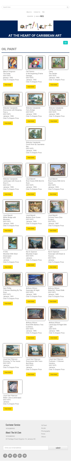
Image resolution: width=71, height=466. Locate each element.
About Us (29, 12)
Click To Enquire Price (11, 80)
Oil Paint (44, 425)
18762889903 (10, 428)
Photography (45, 431)
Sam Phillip (7, 288)
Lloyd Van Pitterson (10, 359)
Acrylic (43, 428)
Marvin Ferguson (9, 71)
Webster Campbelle (10, 108)
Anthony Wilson (31, 288)
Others (43, 437)
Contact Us (37, 12)
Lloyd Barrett (30, 179)
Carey (51, 71)
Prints (43, 434)
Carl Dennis (30, 71)
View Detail (8, 84)
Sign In (38, 16)
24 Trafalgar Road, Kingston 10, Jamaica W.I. (21, 439)
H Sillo (5, 252)
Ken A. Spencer (31, 252)
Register (30, 16)
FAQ (43, 12)
